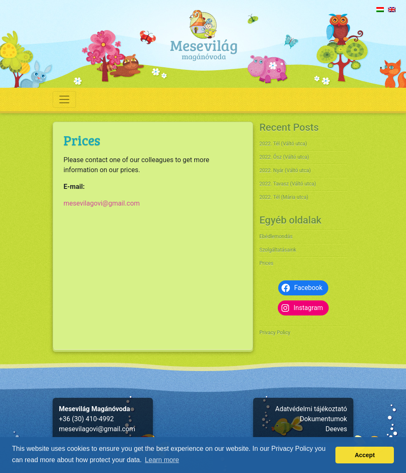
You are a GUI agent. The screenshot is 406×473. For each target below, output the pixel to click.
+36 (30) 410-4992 (86, 419)
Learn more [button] (162, 459)
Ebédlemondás (275, 236)
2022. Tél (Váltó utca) (283, 144)
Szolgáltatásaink (277, 250)
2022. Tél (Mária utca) (283, 197)
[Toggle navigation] (64, 99)
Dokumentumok (323, 419)
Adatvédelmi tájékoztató (311, 409)
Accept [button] (365, 455)
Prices (266, 263)
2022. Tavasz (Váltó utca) (287, 184)
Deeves (336, 429)
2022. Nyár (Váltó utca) (285, 170)
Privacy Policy (274, 333)
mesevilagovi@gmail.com (101, 203)
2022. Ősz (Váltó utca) (284, 157)
